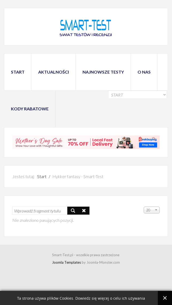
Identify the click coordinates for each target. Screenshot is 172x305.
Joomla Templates (66, 262)
